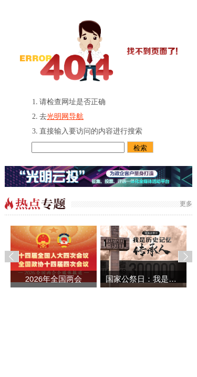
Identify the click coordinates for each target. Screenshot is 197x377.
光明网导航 (65, 116)
